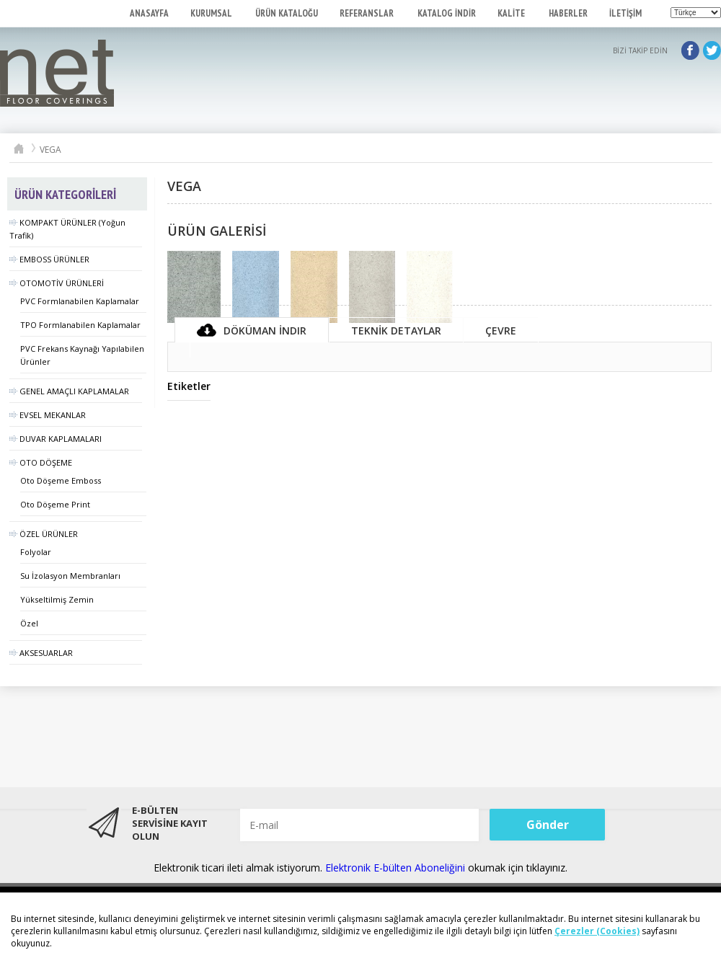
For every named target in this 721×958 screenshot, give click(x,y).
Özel (29, 623)
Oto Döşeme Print (55, 504)
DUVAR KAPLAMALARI (55, 438)
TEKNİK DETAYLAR (396, 330)
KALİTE (512, 13)
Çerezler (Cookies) (597, 931)
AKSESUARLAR (41, 652)
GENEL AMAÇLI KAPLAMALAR (69, 391)
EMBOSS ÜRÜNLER (49, 259)
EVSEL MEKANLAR (47, 414)
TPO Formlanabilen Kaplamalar (80, 324)
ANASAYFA (149, 13)
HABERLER (568, 13)
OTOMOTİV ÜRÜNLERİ (56, 283)
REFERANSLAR (368, 13)
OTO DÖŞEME (40, 462)
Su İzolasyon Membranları (70, 575)
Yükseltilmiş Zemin (57, 599)
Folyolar (35, 551)
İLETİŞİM (625, 13)
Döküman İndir (251, 330)
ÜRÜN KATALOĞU (286, 13)
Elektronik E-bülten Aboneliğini (396, 867)
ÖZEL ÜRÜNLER (43, 533)
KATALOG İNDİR (446, 13)
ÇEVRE (500, 330)
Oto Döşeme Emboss (60, 480)
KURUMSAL (212, 13)
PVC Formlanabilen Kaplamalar (79, 301)
